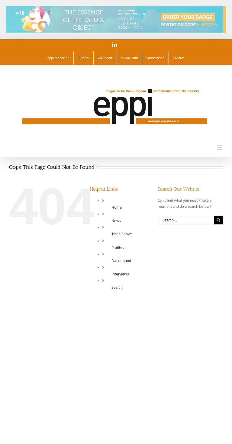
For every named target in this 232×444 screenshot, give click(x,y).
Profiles (117, 247)
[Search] (218, 220)
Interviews (120, 274)
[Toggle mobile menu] (220, 147)
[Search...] (186, 220)
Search (117, 287)
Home (116, 207)
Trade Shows (121, 233)
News (116, 220)
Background (121, 260)
